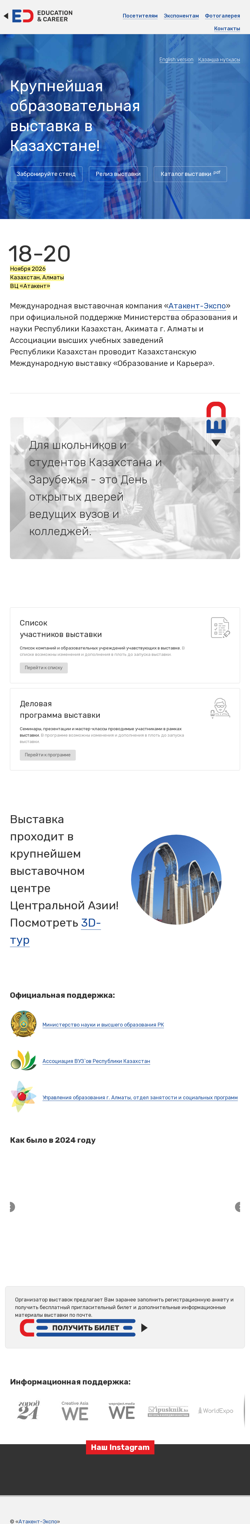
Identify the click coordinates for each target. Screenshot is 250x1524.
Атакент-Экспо (197, 305)
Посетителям (140, 16)
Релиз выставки (118, 174)
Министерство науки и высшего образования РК (103, 1025)
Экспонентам (181, 16)
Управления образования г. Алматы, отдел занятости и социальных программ (140, 1098)
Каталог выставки (190, 174)
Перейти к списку (44, 668)
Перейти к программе (48, 755)
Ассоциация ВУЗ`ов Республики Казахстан (96, 1061)
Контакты (227, 29)
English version (176, 60)
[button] (10, 1382)
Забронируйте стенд (46, 174)
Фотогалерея (222, 16)
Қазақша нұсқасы (219, 60)
